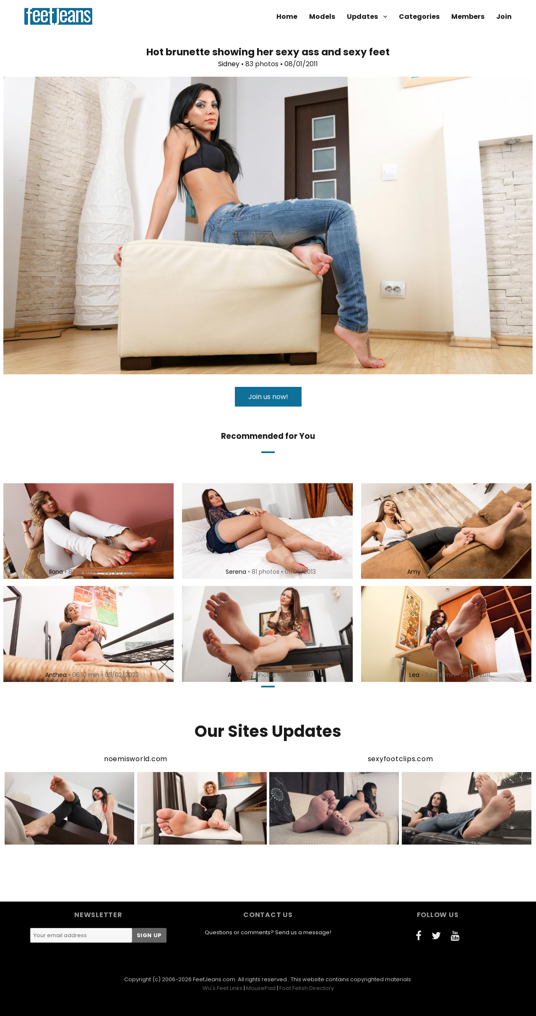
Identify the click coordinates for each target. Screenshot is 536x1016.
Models (322, 16)
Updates (362, 16)
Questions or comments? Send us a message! (268, 932)
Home (286, 16)
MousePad (261, 988)
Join (504, 16)
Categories (419, 16)
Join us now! (268, 397)
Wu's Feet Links (222, 988)
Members (467, 16)
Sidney (228, 64)
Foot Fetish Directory (306, 988)
